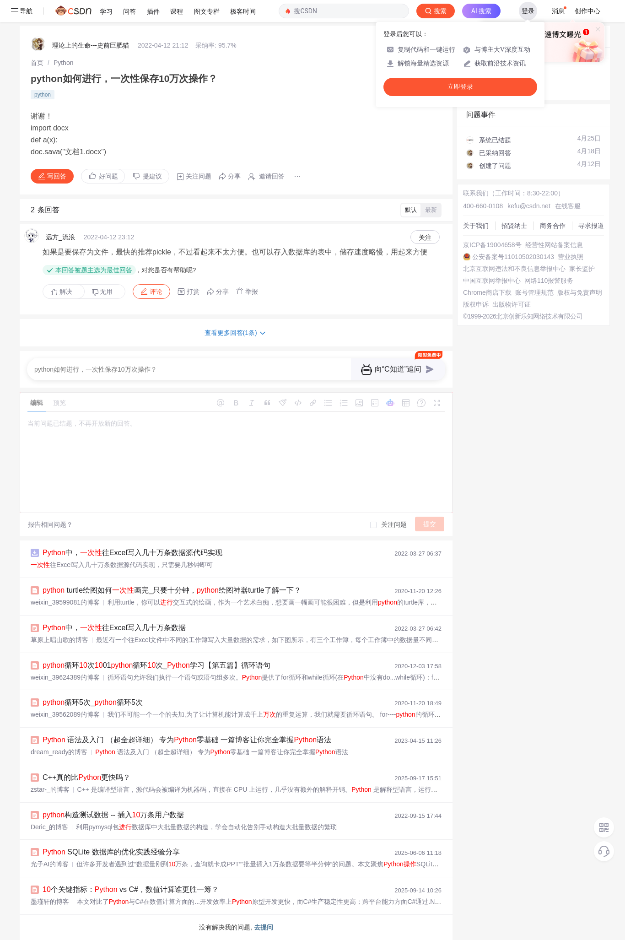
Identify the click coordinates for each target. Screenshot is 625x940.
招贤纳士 (514, 225)
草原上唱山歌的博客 (59, 639)
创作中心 (587, 11)
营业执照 (570, 256)
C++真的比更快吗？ (86, 777)
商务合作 (553, 225)
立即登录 (460, 86)
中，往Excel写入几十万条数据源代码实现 (132, 552)
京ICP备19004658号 (492, 245)
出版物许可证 (511, 304)
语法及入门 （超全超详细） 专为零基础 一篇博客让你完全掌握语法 (187, 740)
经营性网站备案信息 (554, 245)
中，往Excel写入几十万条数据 (114, 628)
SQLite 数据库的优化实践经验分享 (111, 852)
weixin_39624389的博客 (65, 677)
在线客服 (568, 206)
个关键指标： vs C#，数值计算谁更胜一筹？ (131, 889)
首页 (37, 62)
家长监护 (582, 268)
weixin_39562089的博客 (65, 714)
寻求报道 (591, 225)
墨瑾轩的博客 (50, 901)
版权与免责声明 (579, 292)
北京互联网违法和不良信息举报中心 (514, 268)
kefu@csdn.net (528, 206)
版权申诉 (476, 304)
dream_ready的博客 (59, 752)
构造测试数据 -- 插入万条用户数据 (113, 815)
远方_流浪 (60, 237)
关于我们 (476, 225)
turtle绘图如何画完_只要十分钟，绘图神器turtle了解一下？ (172, 590)
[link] (37, 62)
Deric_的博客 (49, 827)
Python (64, 62)
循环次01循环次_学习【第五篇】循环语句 (156, 665)
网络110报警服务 (548, 280)
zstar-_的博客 (50, 789)
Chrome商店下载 (487, 292)
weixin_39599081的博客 (65, 602)
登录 (528, 11)
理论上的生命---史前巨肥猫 (90, 45)
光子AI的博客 (50, 864)
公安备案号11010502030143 (513, 256)
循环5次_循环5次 (93, 702)
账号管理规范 (534, 292)
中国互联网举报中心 (492, 280)
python (42, 95)
